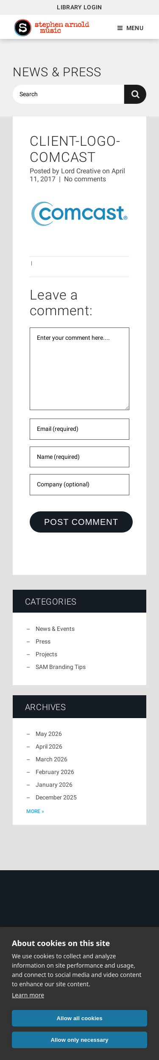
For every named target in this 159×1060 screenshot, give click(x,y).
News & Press (57, 72)
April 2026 (49, 746)
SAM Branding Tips (61, 666)
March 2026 (51, 759)
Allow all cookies (79, 1018)
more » (35, 811)
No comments (85, 179)
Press (43, 641)
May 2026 (49, 733)
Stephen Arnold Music (52, 27)
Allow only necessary (79, 1040)
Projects (46, 654)
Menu (134, 28)
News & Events (55, 628)
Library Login (79, 7)
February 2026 (55, 772)
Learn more (28, 995)
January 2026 (54, 784)
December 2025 (56, 797)
